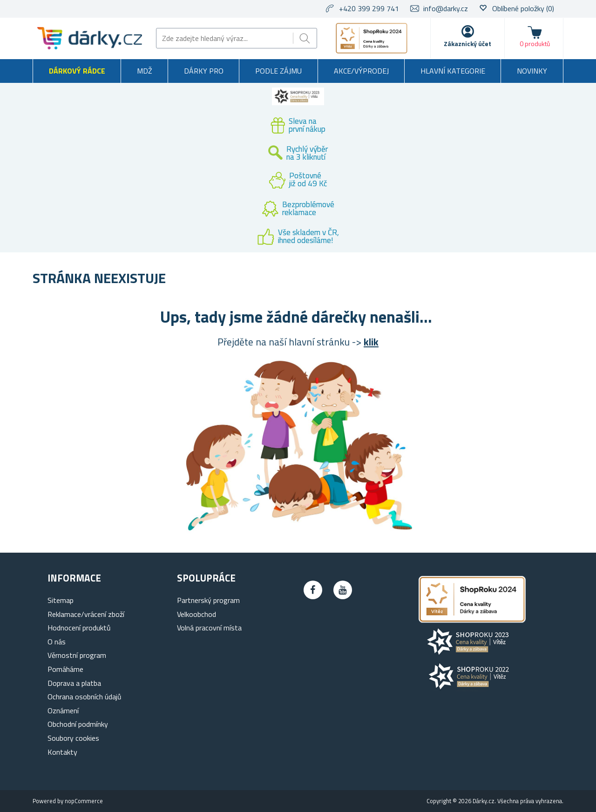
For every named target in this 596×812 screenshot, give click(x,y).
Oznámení (63, 710)
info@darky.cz (445, 8)
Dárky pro (204, 70)
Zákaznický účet (467, 43)
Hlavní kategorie (452, 70)
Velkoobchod (196, 614)
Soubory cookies (73, 738)
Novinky (532, 70)
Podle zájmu (278, 70)
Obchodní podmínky (77, 724)
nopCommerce (84, 800)
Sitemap (60, 600)
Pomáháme (65, 669)
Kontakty (62, 752)
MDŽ (144, 70)
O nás (56, 641)
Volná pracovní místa (209, 627)
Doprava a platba (74, 683)
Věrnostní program (76, 655)
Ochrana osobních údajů (84, 696)
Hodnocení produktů (79, 627)
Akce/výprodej (361, 70)
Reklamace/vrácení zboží (85, 614)
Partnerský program (208, 600)
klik (371, 341)
